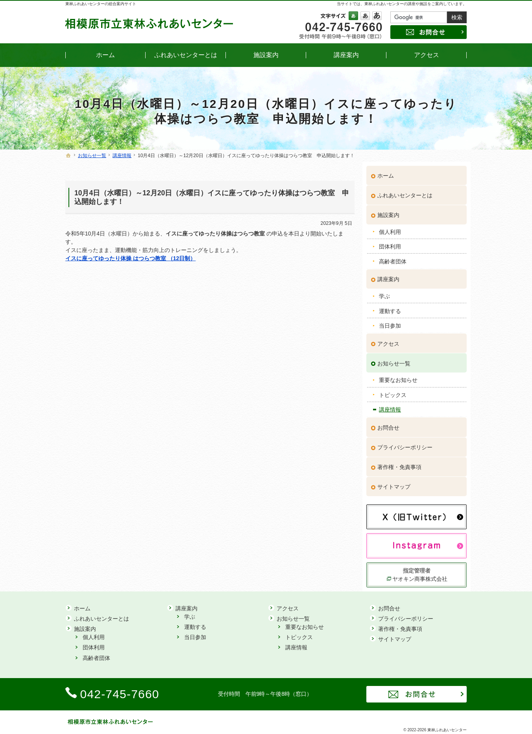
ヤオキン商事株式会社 (419, 575)
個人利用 (390, 228)
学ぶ (384, 292)
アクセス (388, 340)
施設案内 (388, 211)
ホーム (385, 172)
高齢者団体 (392, 257)
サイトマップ (393, 483)
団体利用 (390, 243)
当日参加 (390, 322)
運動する (390, 307)
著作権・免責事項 (399, 463)
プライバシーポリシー (404, 443)
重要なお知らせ (398, 376)
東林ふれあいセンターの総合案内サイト (100, 4)
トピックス (392, 391)
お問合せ (388, 424)
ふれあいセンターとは (404, 192)
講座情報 (390, 406)
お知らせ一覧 (393, 359)
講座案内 (388, 275)
